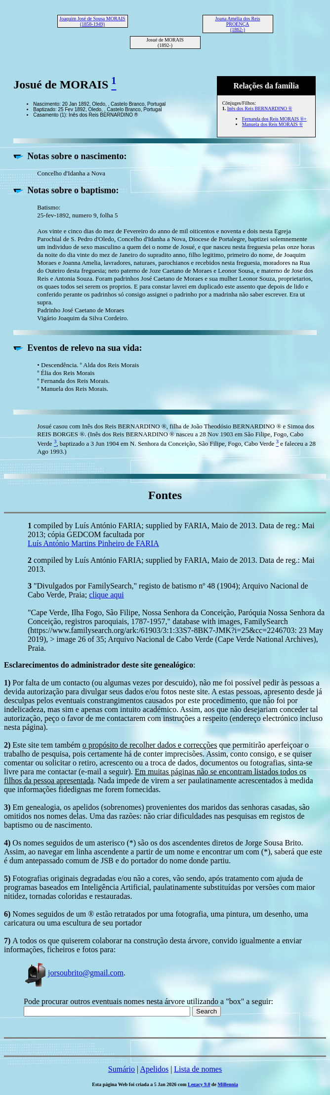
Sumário (121, 1069)
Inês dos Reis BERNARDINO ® (259, 108)
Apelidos (154, 1069)
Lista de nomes (198, 1069)
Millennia (228, 1084)
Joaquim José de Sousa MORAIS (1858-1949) (92, 21)
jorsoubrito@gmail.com (74, 973)
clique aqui (106, 594)
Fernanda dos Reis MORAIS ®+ (274, 119)
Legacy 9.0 (199, 1084)
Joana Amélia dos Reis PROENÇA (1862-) (237, 24)
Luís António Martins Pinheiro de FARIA (93, 543)
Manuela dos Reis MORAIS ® (272, 124)
